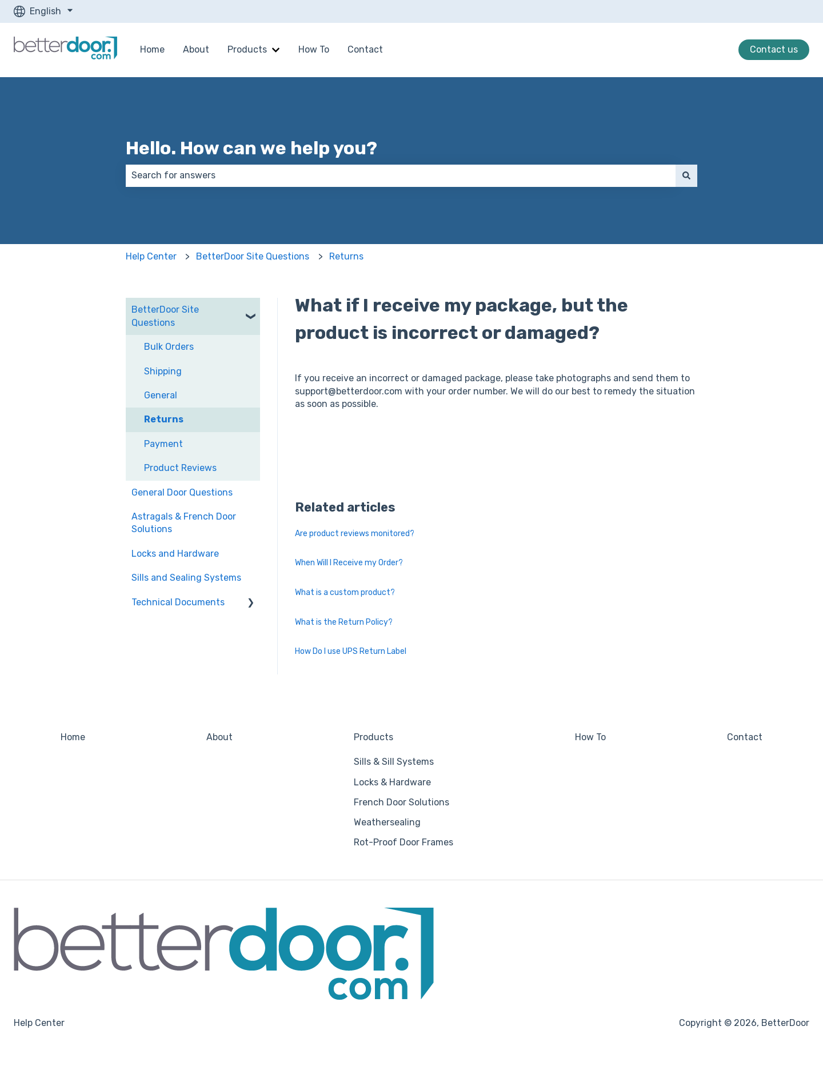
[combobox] (401, 175)
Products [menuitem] (373, 737)
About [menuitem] (219, 737)
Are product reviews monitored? (354, 533)
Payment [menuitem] (163, 443)
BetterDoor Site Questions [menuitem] (165, 316)
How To (313, 49)
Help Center (151, 256)
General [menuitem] (160, 395)
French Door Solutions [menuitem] (401, 802)
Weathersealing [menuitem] (387, 822)
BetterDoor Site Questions (252, 256)
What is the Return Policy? (344, 622)
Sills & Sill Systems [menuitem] (394, 761)
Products (247, 49)
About (196, 49)
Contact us (774, 49)
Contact (365, 49)
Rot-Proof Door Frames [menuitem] (403, 842)
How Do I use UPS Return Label (350, 651)
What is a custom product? (345, 592)
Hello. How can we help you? (251, 148)
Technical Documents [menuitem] (178, 602)
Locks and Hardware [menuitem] (175, 553)
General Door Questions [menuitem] (182, 492)
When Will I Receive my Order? (349, 563)
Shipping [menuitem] (163, 371)
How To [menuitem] (590, 737)
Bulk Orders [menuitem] (169, 346)
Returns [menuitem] (163, 419)
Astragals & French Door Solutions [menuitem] (183, 522)
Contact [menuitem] (744, 737)
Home (152, 49)
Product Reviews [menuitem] (180, 467)
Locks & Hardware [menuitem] (392, 782)
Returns (346, 256)
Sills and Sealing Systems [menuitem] (186, 577)
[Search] (686, 175)
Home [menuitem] (73, 737)
